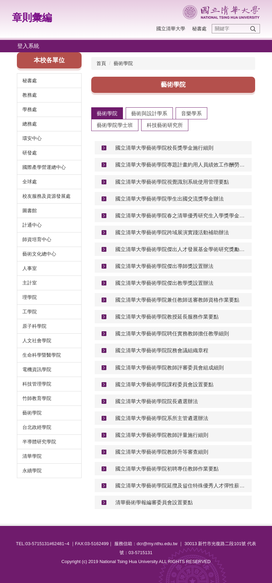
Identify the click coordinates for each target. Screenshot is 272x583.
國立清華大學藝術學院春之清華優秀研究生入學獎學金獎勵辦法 (181, 215)
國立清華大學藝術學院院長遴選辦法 (156, 401)
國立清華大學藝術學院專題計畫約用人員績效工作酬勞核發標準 (181, 165)
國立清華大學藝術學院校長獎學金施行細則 (164, 148)
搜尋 (253, 28)
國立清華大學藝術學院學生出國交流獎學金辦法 (169, 199)
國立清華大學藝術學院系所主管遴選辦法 (161, 418)
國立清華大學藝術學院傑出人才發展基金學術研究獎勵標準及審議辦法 (181, 249)
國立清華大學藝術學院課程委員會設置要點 (164, 384)
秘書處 (199, 28)
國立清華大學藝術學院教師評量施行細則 (161, 435)
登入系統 (28, 46)
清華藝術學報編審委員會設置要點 (154, 502)
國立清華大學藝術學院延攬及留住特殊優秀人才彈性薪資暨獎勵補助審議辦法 (181, 485)
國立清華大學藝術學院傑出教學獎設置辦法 (164, 283)
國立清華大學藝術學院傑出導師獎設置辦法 (164, 266)
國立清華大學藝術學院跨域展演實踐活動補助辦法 (172, 232)
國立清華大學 (170, 28)
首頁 (101, 63)
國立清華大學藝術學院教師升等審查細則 (161, 452)
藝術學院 (123, 63)
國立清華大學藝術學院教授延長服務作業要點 (167, 317)
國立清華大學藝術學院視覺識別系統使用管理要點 (172, 182)
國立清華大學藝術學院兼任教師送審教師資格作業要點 (177, 300)
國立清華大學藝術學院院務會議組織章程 (161, 350)
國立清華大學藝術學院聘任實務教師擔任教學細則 (172, 333)
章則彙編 (32, 17)
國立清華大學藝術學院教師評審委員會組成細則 (169, 367)
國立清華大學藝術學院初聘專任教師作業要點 (167, 469)
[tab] (107, 113)
